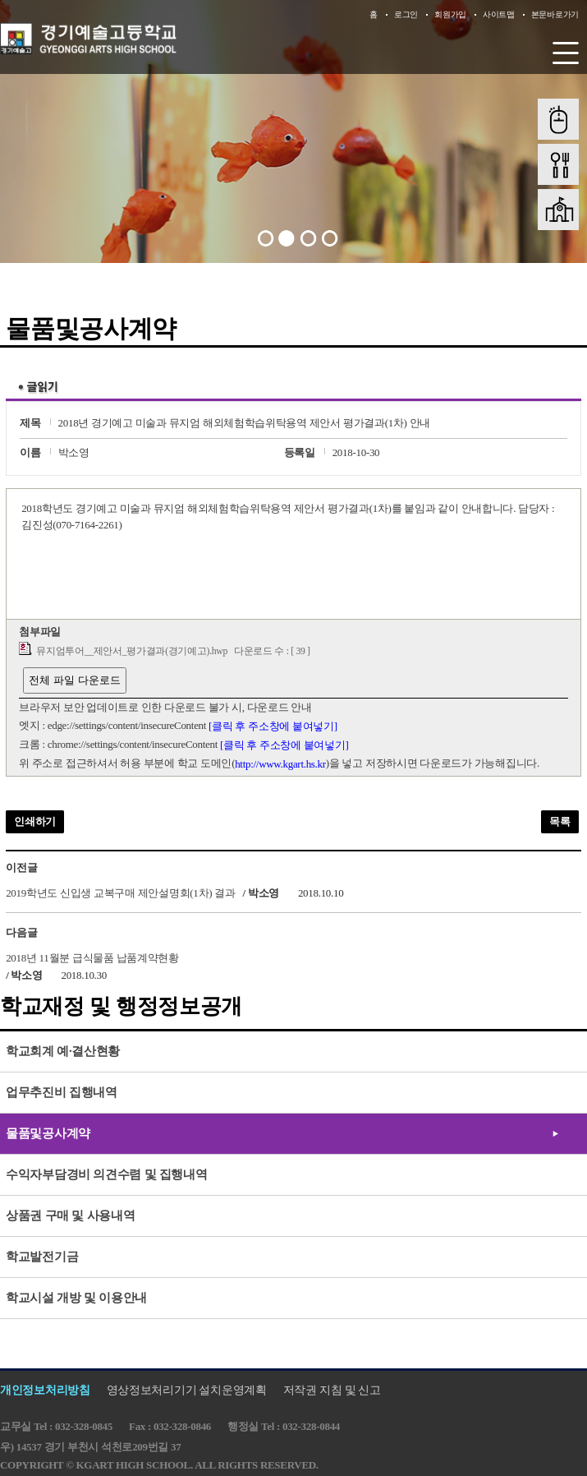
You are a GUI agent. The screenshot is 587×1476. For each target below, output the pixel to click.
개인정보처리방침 (45, 1390)
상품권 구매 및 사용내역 (70, 1215)
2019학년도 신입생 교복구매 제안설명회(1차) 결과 (120, 893)
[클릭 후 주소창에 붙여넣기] (273, 726)
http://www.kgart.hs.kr (280, 764)
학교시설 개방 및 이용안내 (76, 1297)
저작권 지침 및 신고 (332, 1390)
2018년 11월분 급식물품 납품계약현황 (92, 957)
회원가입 (450, 14)
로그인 (406, 14)
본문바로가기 (555, 14)
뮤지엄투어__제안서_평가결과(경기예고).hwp (131, 651)
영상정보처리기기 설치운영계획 (187, 1390)
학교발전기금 (42, 1256)
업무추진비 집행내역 (61, 1092)
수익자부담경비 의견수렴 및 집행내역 (107, 1174)
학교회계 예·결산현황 (63, 1051)
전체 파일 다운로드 (74, 680)
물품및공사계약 (48, 1133)
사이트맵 (499, 14)
